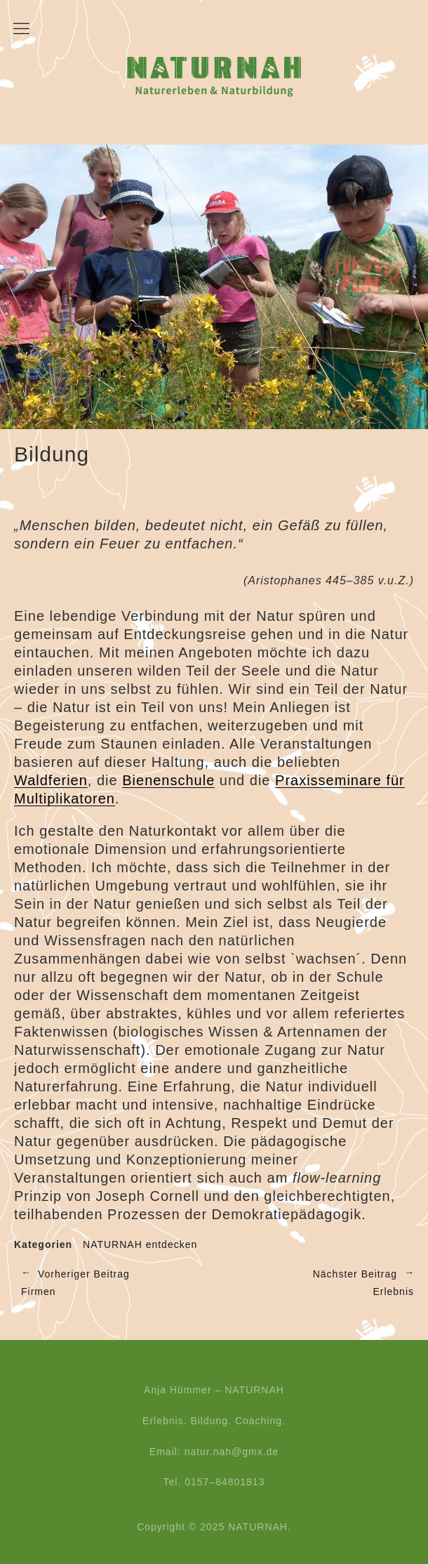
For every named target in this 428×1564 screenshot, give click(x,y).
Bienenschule (168, 780)
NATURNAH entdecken (140, 1244)
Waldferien (51, 780)
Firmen (110, 1282)
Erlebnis (314, 1282)
